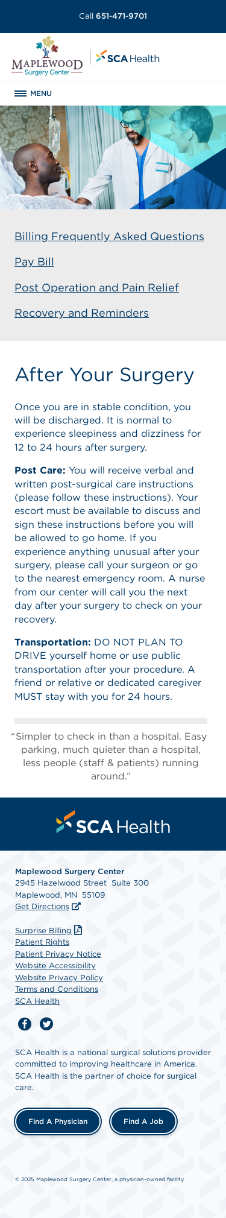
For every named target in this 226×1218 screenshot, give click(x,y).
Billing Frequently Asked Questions (109, 236)
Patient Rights (42, 942)
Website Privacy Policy (59, 977)
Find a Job (143, 1121)
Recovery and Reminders (81, 312)
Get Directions (42, 906)
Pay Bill (34, 261)
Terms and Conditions (56, 989)
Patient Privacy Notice (58, 954)
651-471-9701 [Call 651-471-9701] (113, 16)
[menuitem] (113, 822)
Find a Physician (57, 1121)
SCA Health (37, 1001)
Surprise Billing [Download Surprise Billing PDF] (50, 930)
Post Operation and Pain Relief (96, 287)
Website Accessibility (55, 965)
